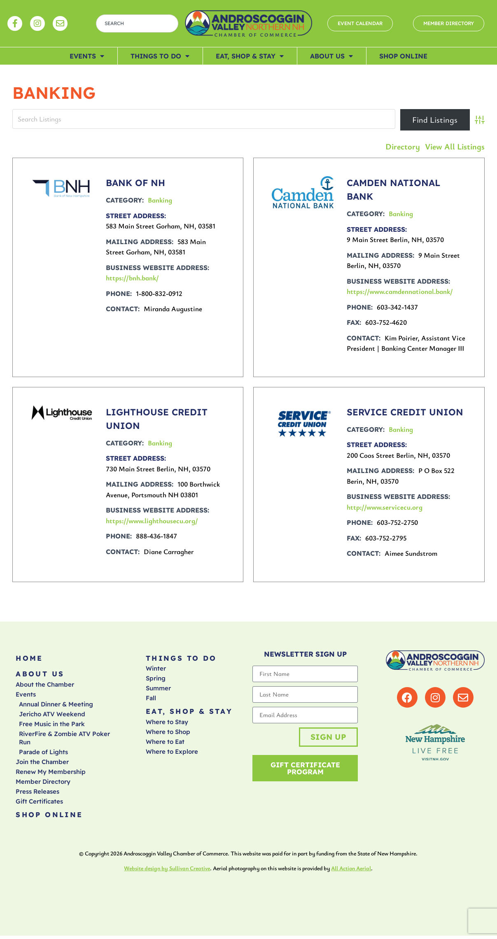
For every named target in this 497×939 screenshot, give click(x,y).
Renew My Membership (51, 774)
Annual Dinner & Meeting (56, 706)
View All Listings (455, 146)
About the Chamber (45, 686)
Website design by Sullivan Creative (167, 871)
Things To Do (160, 56)
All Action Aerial (351, 871)
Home (29, 658)
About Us (331, 56)
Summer (158, 689)
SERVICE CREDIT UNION (405, 412)
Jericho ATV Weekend (52, 716)
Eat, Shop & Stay (250, 56)
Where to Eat (165, 744)
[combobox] (137, 23)
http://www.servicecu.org (384, 507)
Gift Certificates (39, 803)
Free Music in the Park (52, 726)
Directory (402, 146)
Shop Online (403, 56)
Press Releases (37, 793)
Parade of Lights (43, 754)
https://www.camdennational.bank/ (400, 291)
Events (87, 56)
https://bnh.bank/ (132, 277)
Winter (156, 669)
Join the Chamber (42, 764)
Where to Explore (172, 753)
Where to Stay (167, 724)
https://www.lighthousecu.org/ (152, 520)
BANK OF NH (135, 183)
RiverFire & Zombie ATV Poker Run (64, 740)
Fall (151, 699)
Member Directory (43, 784)
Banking (160, 200)
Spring (156, 679)
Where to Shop (168, 734)
